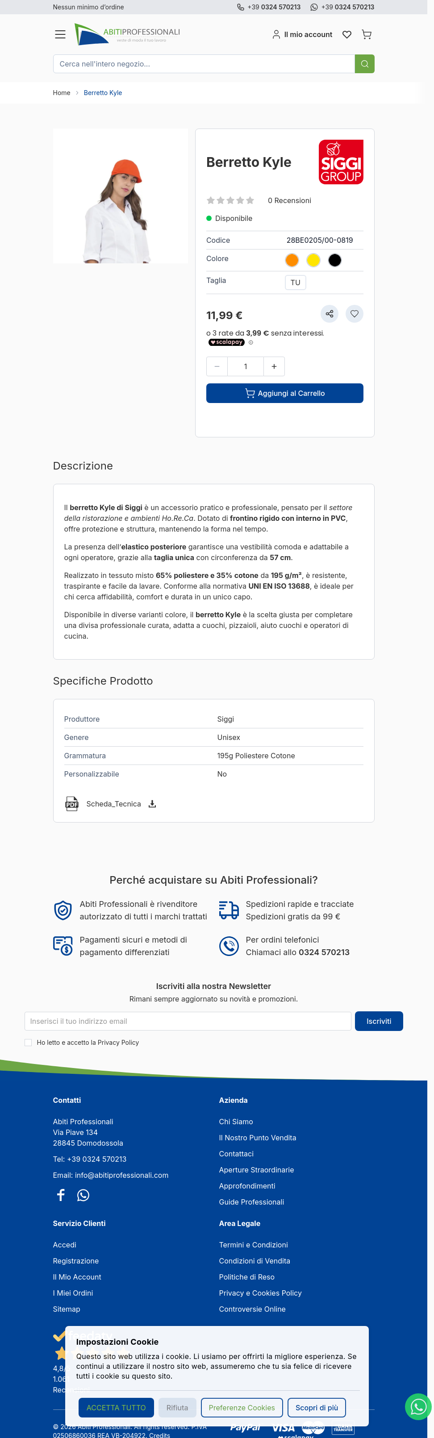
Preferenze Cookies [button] (242, 1407)
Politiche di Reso (247, 1276)
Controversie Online (252, 1309)
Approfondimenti (247, 1185)
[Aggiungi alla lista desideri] (354, 314)
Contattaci (236, 1153)
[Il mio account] (301, 34)
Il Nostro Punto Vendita (257, 1137)
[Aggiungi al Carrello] (284, 393)
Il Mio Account (77, 1276)
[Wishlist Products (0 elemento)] (347, 34)
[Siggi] (341, 162)
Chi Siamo (236, 1121)
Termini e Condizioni (253, 1244)
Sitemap (66, 1309)
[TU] (296, 282)
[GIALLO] (313, 258)
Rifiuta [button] (177, 1407)
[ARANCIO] (292, 258)
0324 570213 (324, 952)
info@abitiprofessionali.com (121, 1175)
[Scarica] (152, 804)
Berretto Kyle (103, 92)
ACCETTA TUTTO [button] (116, 1407)
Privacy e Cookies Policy (260, 1292)
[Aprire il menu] (60, 34)
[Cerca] (365, 63)
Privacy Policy (118, 1042)
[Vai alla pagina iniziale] (171, 34)
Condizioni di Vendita (255, 1260)
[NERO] (335, 258)
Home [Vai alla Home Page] (62, 92)
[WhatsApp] (418, 1406)
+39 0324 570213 (97, 1159)
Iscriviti (379, 1021)
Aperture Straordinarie (256, 1169)
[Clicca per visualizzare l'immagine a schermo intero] (120, 196)
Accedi (64, 1244)
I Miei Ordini (73, 1292)
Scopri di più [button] (317, 1407)
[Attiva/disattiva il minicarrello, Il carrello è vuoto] (367, 34)
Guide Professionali (251, 1201)
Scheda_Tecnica (114, 803)
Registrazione (76, 1260)
